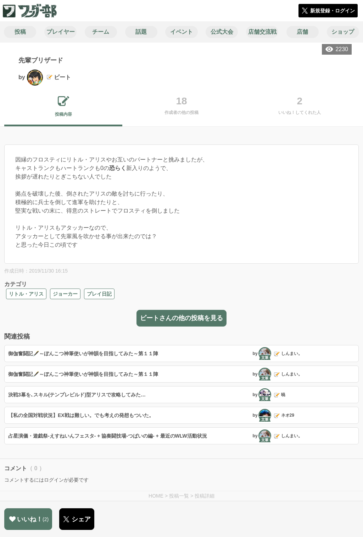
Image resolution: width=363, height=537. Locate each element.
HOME (156, 496)
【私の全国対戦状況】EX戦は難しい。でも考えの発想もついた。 (81, 415)
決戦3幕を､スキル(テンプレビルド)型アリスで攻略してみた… (77, 395)
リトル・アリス (26, 294)
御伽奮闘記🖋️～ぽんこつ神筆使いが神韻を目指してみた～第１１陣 (83, 353)
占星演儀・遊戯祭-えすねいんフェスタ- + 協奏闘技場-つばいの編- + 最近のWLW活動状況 (107, 436)
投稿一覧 (179, 496)
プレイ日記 (99, 294)
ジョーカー (65, 294)
